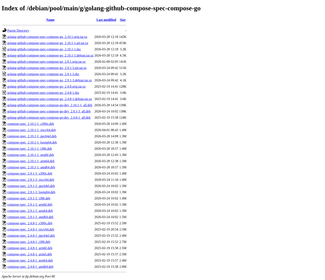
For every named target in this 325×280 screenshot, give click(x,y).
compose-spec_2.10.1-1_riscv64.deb (31, 130)
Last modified (106, 20)
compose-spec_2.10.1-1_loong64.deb (32, 142)
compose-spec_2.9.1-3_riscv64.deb (30, 179)
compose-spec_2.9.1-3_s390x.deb (29, 173)
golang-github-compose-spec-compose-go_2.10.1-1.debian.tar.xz (50, 55)
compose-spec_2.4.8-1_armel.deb (29, 254)
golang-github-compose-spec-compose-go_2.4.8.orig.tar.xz (46, 86)
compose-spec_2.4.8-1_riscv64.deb (30, 229)
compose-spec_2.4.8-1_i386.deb (28, 242)
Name (50, 20)
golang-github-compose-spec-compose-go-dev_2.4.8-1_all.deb (49, 117)
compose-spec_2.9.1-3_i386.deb (28, 198)
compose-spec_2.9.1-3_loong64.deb (31, 192)
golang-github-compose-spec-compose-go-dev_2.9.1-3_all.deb (49, 111)
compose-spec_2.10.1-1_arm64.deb (31, 161)
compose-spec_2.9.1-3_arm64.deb (30, 210)
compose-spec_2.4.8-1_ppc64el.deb (31, 235)
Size (123, 20)
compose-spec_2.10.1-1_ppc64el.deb (32, 136)
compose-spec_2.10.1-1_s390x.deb (30, 124)
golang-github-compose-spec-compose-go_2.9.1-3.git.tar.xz (47, 68)
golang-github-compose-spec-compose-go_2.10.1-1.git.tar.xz (47, 43)
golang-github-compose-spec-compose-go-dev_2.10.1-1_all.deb (49, 105)
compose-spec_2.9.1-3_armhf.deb (29, 204)
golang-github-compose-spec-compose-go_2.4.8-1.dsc (43, 92)
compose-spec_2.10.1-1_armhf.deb (30, 155)
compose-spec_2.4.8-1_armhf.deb (29, 248)
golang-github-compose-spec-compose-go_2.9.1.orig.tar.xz (46, 61)
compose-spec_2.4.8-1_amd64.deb (30, 266)
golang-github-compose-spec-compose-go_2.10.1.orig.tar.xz (47, 37)
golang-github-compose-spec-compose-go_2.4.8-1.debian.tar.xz (49, 99)
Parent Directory (18, 30)
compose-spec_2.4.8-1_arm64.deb (30, 260)
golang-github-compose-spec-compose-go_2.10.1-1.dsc (44, 49)
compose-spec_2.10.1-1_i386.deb (29, 148)
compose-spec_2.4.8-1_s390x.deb (29, 223)
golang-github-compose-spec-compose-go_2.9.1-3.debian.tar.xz (49, 80)
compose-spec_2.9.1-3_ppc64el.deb (31, 186)
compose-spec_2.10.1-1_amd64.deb (31, 167)
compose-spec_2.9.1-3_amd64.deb (30, 217)
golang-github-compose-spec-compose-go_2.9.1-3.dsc (43, 74)
